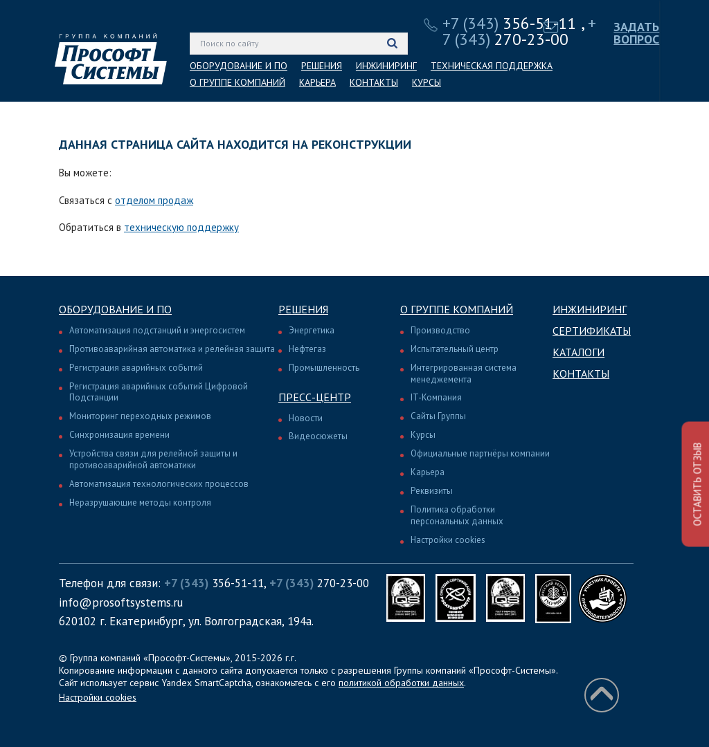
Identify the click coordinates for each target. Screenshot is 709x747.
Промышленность (324, 368)
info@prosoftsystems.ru (121, 602)
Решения (303, 309)
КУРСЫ (426, 82)
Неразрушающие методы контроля (140, 502)
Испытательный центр (455, 349)
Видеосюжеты (318, 436)
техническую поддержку (181, 227)
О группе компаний (456, 309)
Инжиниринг (590, 309)
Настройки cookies (448, 540)
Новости (306, 418)
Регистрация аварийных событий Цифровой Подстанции (158, 392)
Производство (440, 330)
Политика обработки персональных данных (457, 515)
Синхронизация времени (119, 435)
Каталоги (578, 352)
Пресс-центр (314, 397)
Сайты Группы (438, 416)
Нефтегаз (307, 349)
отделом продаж (154, 200)
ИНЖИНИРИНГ (386, 65)
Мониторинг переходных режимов (140, 416)
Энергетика (311, 330)
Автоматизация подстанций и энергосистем (157, 330)
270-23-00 (519, 31)
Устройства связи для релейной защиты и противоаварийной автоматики (153, 459)
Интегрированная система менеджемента (464, 373)
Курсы (423, 435)
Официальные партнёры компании (480, 453)
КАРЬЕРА (317, 82)
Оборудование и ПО (115, 309)
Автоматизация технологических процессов (159, 484)
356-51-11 (509, 23)
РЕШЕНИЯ (321, 65)
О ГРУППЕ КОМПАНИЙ (237, 82)
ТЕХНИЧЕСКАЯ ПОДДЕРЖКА (492, 65)
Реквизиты (432, 491)
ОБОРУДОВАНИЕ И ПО (238, 65)
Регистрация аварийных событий (136, 368)
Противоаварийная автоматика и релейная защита (172, 349)
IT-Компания (436, 397)
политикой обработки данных (401, 682)
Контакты (581, 373)
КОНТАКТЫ (374, 82)
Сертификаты (592, 331)
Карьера (428, 472)
